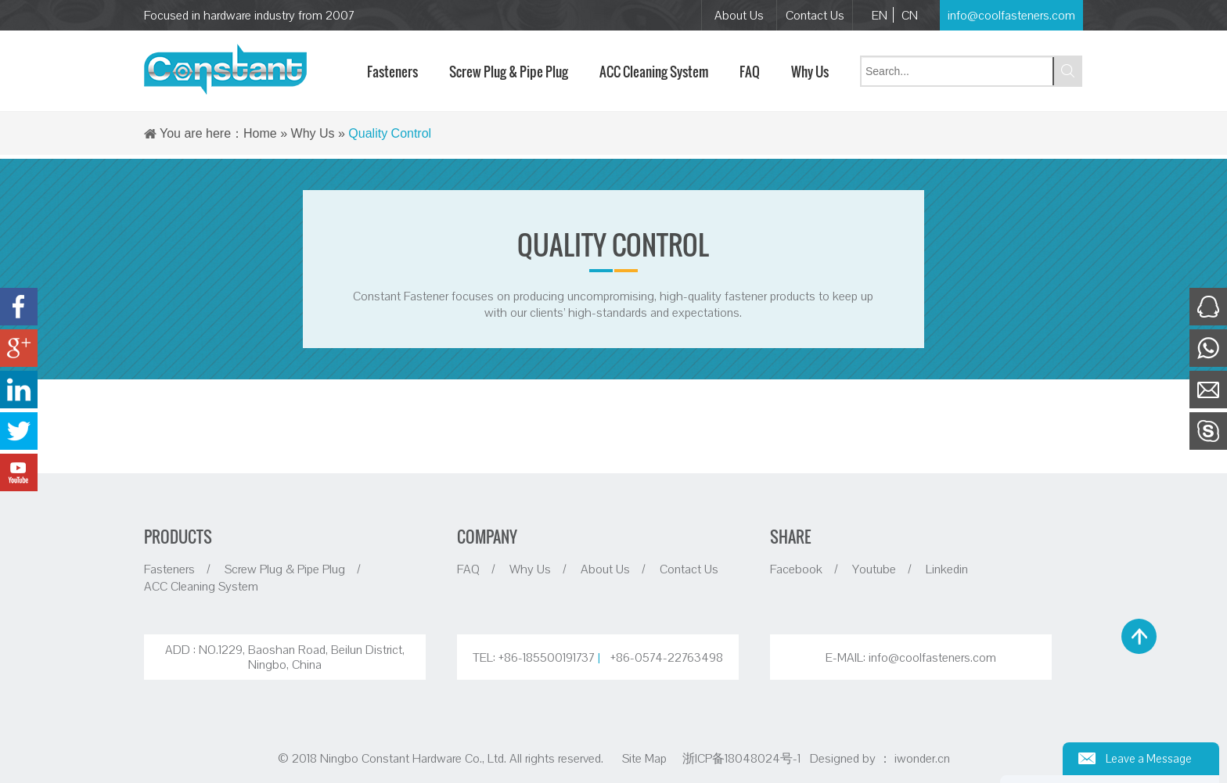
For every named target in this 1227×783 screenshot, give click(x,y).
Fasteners (169, 568)
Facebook (796, 568)
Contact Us (815, 15)
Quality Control (389, 133)
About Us (739, 15)
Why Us (313, 133)
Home (260, 133)
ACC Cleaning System (201, 586)
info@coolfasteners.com (1011, 15)
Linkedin (947, 568)
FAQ (468, 568)
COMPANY (487, 536)
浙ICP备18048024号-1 (743, 758)
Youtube (874, 568)
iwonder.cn (922, 758)
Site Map (644, 758)
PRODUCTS (178, 536)
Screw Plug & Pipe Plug (285, 568)
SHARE (790, 536)
